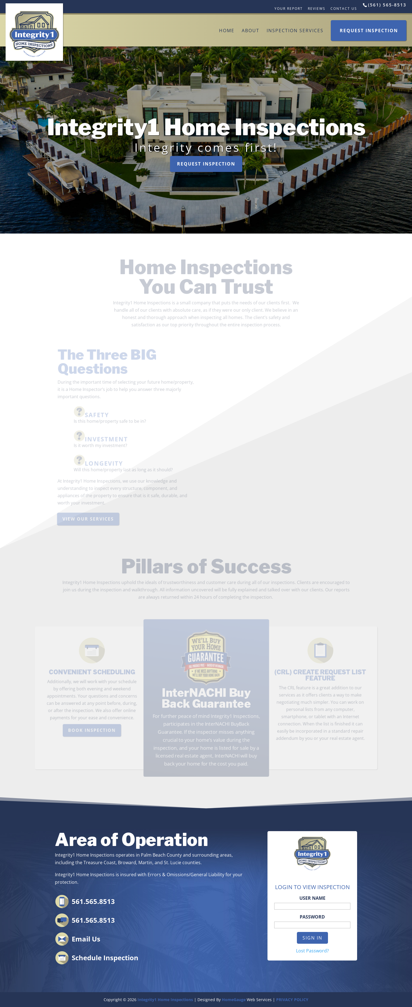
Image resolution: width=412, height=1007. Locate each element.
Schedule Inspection (105, 957)
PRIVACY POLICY (292, 999)
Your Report (288, 8)
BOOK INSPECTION (93, 730)
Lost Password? (312, 951)
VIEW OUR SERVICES (88, 519)
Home (226, 30)
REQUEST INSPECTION (206, 163)
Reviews (316, 8)
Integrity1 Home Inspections (165, 999)
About (250, 30)
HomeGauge (234, 999)
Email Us (86, 938)
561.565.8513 (93, 901)
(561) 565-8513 (387, 5)
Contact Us (343, 8)
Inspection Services (295, 30)
